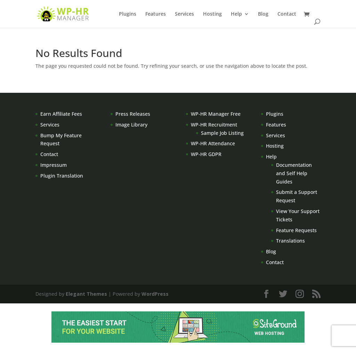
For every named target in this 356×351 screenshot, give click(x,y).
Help (236, 14)
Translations (290, 240)
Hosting (212, 14)
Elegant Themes (86, 294)
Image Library (131, 124)
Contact (286, 14)
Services (184, 14)
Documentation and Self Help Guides (294, 173)
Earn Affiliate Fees (61, 114)
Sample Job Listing (222, 133)
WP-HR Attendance (213, 143)
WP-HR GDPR (206, 154)
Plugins (127, 14)
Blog (263, 14)
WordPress (155, 294)
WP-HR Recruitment (214, 124)
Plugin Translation (61, 175)
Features (155, 14)
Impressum (53, 165)
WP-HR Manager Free (216, 114)
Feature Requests (296, 230)
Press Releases (132, 114)
